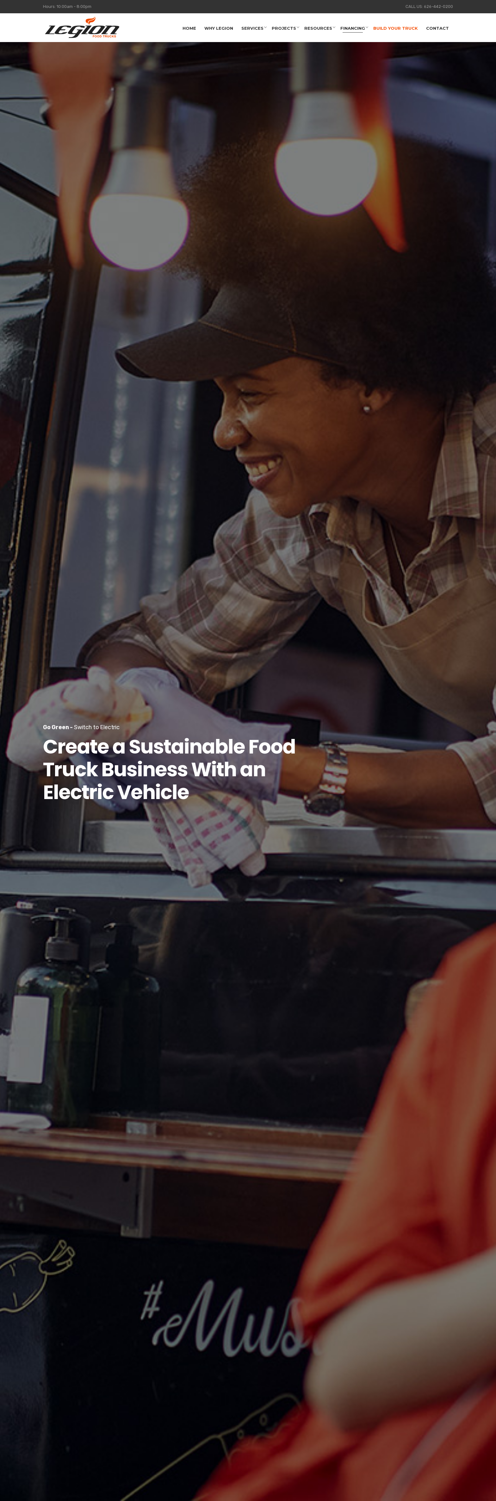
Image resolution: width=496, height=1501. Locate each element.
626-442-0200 (438, 6)
